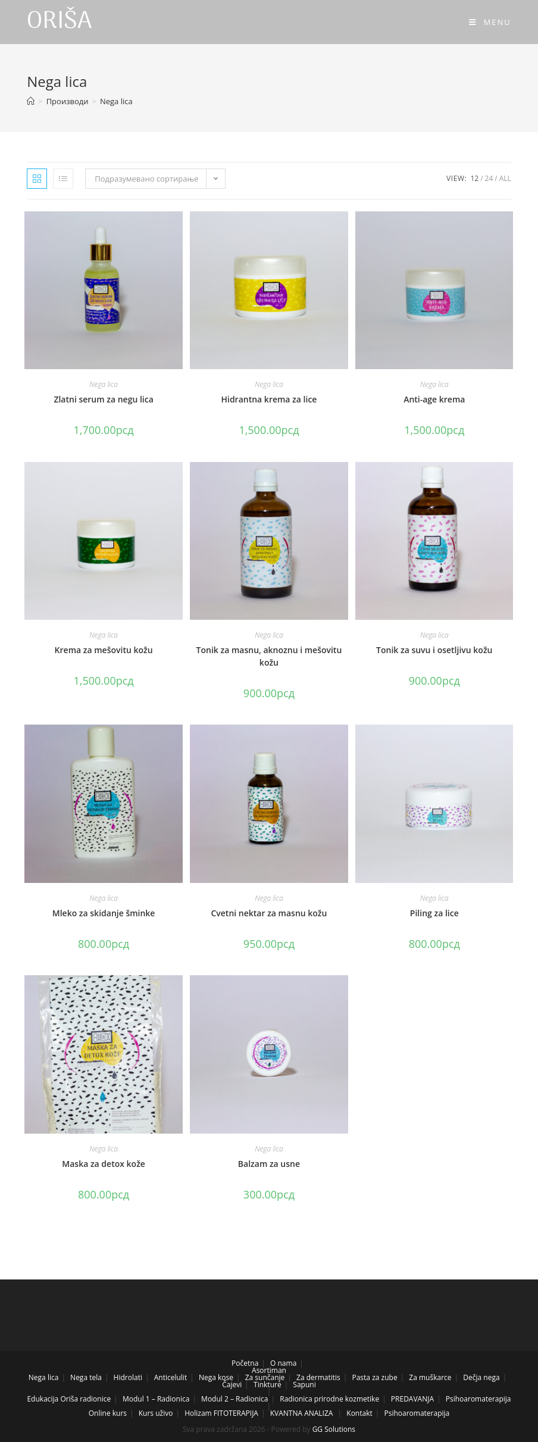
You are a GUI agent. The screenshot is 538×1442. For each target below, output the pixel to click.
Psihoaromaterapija (478, 1399)
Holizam (198, 1413)
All (505, 178)
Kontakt (359, 1413)
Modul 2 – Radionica (234, 1399)
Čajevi (232, 1384)
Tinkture (267, 1384)
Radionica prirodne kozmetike (329, 1399)
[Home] (31, 101)
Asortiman (269, 1370)
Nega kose (216, 1377)
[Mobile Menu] (490, 22)
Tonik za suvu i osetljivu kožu (434, 650)
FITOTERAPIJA (236, 1413)
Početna (245, 1363)
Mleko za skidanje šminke (103, 913)
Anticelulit (170, 1377)
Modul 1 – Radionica (156, 1399)
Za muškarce (430, 1377)
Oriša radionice (85, 1399)
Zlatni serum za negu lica (103, 399)
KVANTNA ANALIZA (301, 1413)
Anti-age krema (434, 399)
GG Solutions (333, 1429)
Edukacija (42, 1399)
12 (474, 178)
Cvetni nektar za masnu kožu (269, 913)
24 (489, 178)
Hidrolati (128, 1377)
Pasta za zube (374, 1377)
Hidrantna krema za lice (269, 399)
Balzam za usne (269, 1163)
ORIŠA (59, 22)
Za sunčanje (265, 1377)
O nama (283, 1363)
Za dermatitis (318, 1377)
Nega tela (86, 1377)
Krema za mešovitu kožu (104, 650)
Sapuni (304, 1384)
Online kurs (108, 1413)
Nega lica (103, 384)
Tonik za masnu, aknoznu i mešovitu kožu (269, 656)
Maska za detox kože (103, 1163)
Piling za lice (434, 913)
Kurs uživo (156, 1413)
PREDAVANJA (412, 1399)
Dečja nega (481, 1377)
